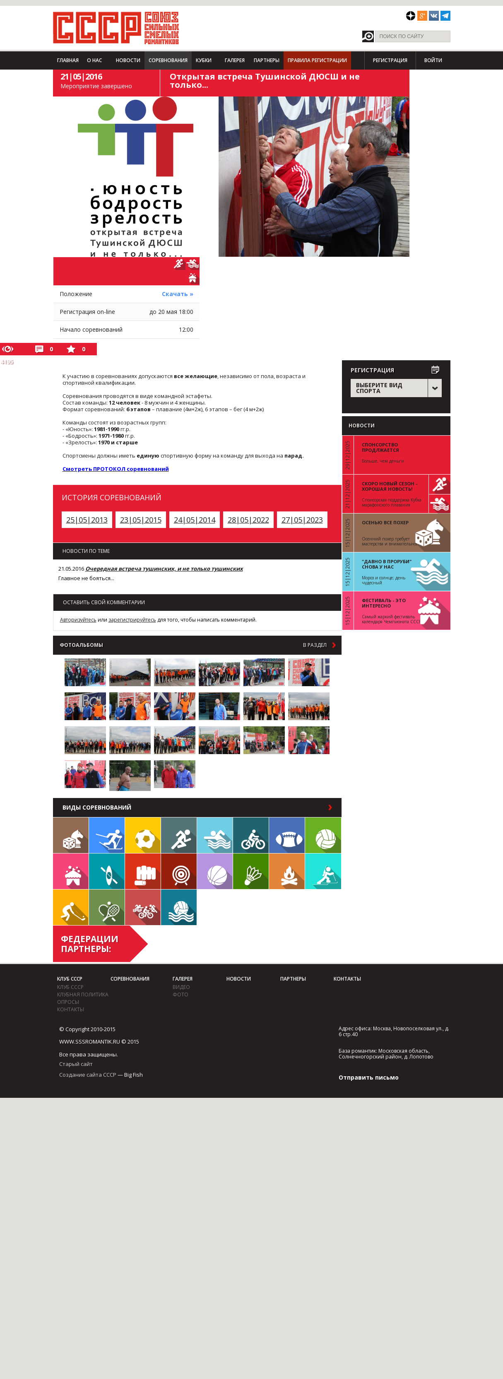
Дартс (179, 871)
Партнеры (266, 60)
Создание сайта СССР (87, 1074)
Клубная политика (82, 994)
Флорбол (71, 907)
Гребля (107, 871)
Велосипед (251, 835)
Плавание (215, 835)
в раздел (315, 645)
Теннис (107, 907)
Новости (128, 60)
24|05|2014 (194, 520)
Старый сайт (76, 1064)
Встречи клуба (71, 871)
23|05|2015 (140, 520)
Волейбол (323, 835)
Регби (287, 835)
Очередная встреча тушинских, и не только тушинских (164, 568)
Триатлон (143, 907)
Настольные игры (71, 835)
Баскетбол (215, 871)
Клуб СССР (69, 978)
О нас (94, 60)
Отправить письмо (369, 1077)
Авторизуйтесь (78, 619)
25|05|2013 (87, 520)
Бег (179, 835)
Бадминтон (251, 871)
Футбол (143, 835)
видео (181, 987)
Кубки (204, 60)
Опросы (68, 1001)
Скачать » (177, 294)
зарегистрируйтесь (132, 619)
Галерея (235, 60)
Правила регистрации (317, 60)
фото (180, 994)
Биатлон (323, 871)
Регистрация (390, 60)
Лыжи (107, 835)
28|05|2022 (248, 520)
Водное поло (179, 907)
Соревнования (168, 60)
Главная (68, 60)
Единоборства (143, 871)
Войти (433, 60)
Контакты (70, 1009)
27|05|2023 (302, 520)
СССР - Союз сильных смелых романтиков (116, 28)
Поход (287, 871)
